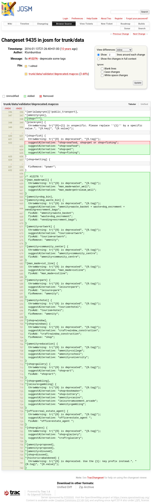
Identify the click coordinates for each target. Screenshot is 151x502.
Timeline (24, 24)
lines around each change (126, 54)
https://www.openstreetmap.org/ (131, 497)
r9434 (7, 108)
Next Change (139, 34)
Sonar (127, 28)
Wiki (10, 24)
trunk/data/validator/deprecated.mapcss (54, 73)
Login (65, 18)
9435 (31, 40)
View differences (106, 49)
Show (102, 54)
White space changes (116, 75)
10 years (66, 48)
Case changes (112, 71)
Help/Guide (92, 18)
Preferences (77, 18)
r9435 (19, 108)
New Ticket (107, 24)
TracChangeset (95, 477)
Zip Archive (86, 487)
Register (119, 18)
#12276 (33, 58)
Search (142, 28)
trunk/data (73, 40)
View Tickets (86, 24)
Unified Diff (64, 487)
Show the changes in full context (116, 58)
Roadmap (125, 24)
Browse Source (64, 24)
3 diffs (84, 73)
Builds (141, 24)
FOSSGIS (69, 497)
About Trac (106, 18)
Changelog (42, 24)
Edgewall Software (41, 494)
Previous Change (121, 34)
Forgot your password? (137, 18)
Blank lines (110, 68)
